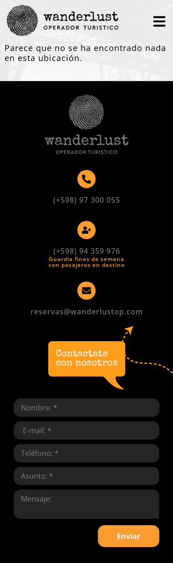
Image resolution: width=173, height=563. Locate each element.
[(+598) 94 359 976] (86, 230)
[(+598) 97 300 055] (86, 179)
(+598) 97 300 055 (86, 200)
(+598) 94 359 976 (86, 251)
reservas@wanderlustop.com (87, 312)
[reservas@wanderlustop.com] (86, 291)
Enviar (128, 536)
